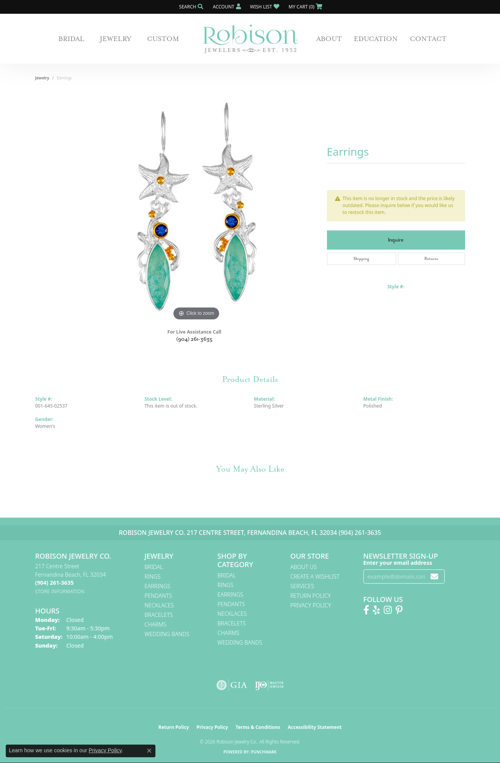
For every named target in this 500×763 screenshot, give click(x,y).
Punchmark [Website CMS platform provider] (264, 752)
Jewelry (116, 39)
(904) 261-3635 (194, 339)
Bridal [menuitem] (154, 567)
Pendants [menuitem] (158, 595)
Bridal (71, 39)
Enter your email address (397, 562)
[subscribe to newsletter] (434, 576)
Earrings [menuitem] (157, 586)
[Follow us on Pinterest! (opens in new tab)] (399, 610)
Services (302, 586)
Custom (163, 39)
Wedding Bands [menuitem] (167, 634)
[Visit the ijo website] (269, 685)
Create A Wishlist (315, 576)
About (329, 39)
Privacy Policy (310, 605)
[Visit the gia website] (231, 685)
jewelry (42, 78)
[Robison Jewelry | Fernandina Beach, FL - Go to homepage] (250, 39)
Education (376, 39)
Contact (428, 39)
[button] (191, 6)
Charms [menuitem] (156, 624)
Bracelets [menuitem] (159, 614)
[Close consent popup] (149, 750)
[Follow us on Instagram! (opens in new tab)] (388, 610)
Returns (431, 258)
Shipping (361, 258)
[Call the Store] (54, 582)
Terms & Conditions (258, 727)
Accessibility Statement (315, 727)
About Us (303, 567)
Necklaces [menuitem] (159, 605)
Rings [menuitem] (153, 576)
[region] (196, 207)
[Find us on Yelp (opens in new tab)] (376, 610)
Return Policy (310, 595)
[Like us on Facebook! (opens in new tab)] (366, 610)
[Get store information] (60, 591)
